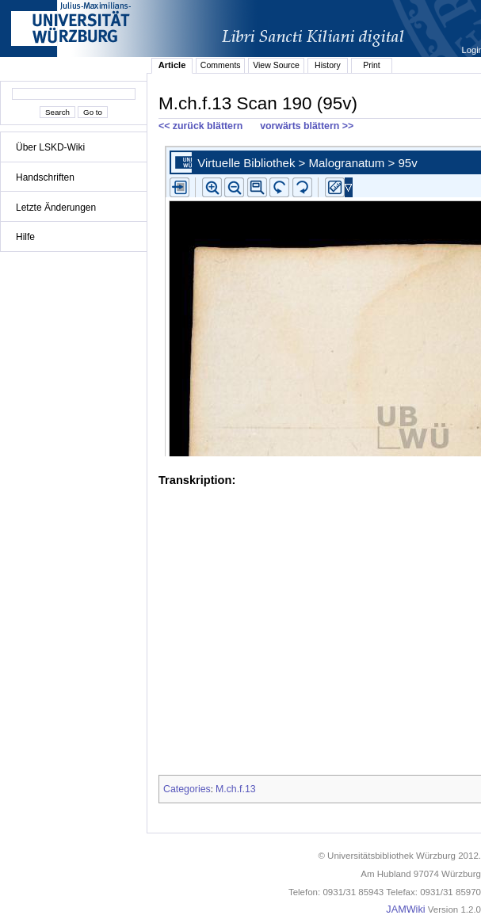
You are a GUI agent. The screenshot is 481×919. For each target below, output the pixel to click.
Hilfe (25, 236)
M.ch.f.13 (236, 789)
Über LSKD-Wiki (50, 147)
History (328, 65)
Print (371, 65)
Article (172, 65)
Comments (220, 65)
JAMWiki (405, 909)
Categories (187, 789)
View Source (276, 65)
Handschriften (45, 177)
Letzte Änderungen (56, 207)
